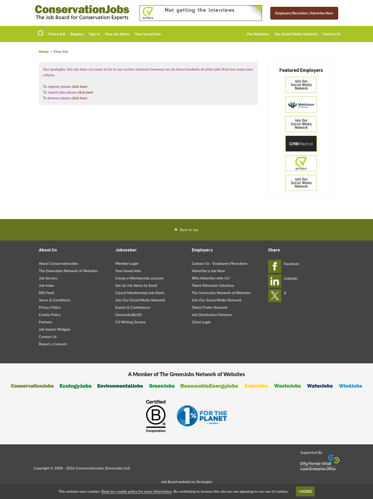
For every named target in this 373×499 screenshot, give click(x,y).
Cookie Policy (50, 314)
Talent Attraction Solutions (213, 285)
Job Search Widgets (55, 329)
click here (79, 86)
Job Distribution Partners (212, 314)
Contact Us (332, 34)
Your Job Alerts (117, 34)
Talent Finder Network (210, 307)
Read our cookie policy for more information (136, 491)
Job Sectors (48, 278)
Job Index (46, 285)
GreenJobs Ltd (117, 468)
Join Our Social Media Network (140, 300)
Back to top (189, 229)
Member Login (126, 263)
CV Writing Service (130, 322)
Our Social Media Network (296, 34)
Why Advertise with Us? (211, 278)
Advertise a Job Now (208, 270)
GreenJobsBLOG (128, 314)
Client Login (201, 322)
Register (77, 34)
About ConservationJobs (58, 263)
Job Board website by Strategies (186, 481)
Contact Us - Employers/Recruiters (220, 263)
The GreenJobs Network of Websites (68, 270)
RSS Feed (46, 292)
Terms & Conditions (54, 300)
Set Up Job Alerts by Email (136, 285)
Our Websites (258, 34)
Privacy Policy (50, 307)
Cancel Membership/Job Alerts (139, 292)
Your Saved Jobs (148, 34)
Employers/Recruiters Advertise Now (304, 13)
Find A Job (57, 34)
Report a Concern (53, 344)
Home (40, 32)
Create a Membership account (139, 278)
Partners (46, 322)
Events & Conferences (133, 307)
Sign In (94, 34)
